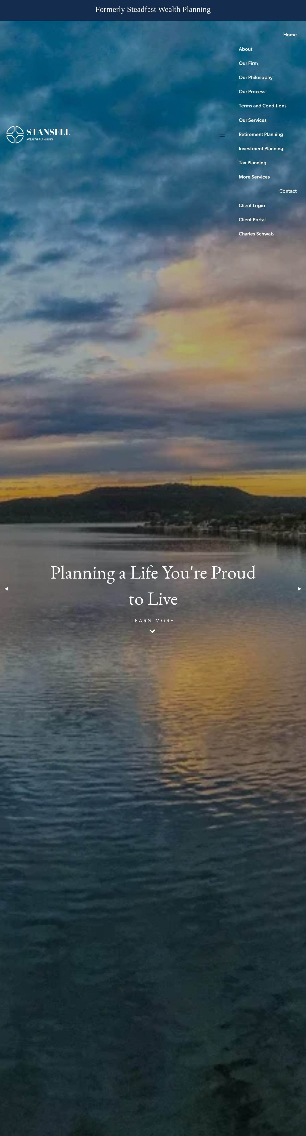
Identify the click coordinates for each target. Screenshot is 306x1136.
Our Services (253, 120)
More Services (254, 177)
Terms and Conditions (263, 106)
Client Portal (252, 220)
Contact (288, 191)
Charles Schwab (256, 234)
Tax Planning (252, 163)
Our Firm (248, 63)
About (245, 49)
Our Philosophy (256, 77)
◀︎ (8, 588)
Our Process (252, 92)
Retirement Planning (261, 134)
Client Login (252, 205)
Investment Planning (261, 148)
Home (290, 35)
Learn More (153, 620)
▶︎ (302, 588)
